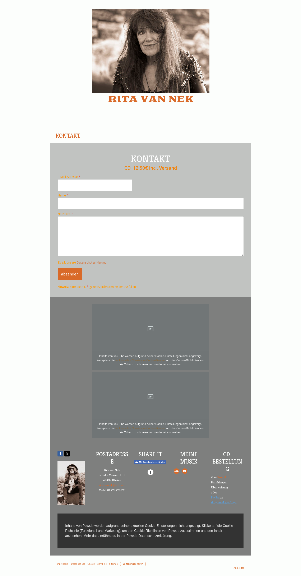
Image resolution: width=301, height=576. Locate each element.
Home (77, 120)
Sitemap (113, 564)
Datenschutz (187, 135)
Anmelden (239, 568)
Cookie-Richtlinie (97, 564)
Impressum (229, 135)
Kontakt (68, 135)
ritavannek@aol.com (112, 485)
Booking (163, 120)
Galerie (221, 120)
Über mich (108, 120)
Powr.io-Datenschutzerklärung (148, 536)
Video (136, 135)
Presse (193, 120)
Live (137, 120)
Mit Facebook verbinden (150, 462)
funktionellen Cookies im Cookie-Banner (140, 360)
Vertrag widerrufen (132, 564)
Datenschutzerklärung (91, 262)
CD (155, 135)
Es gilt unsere (82, 262)
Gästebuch (104, 135)
